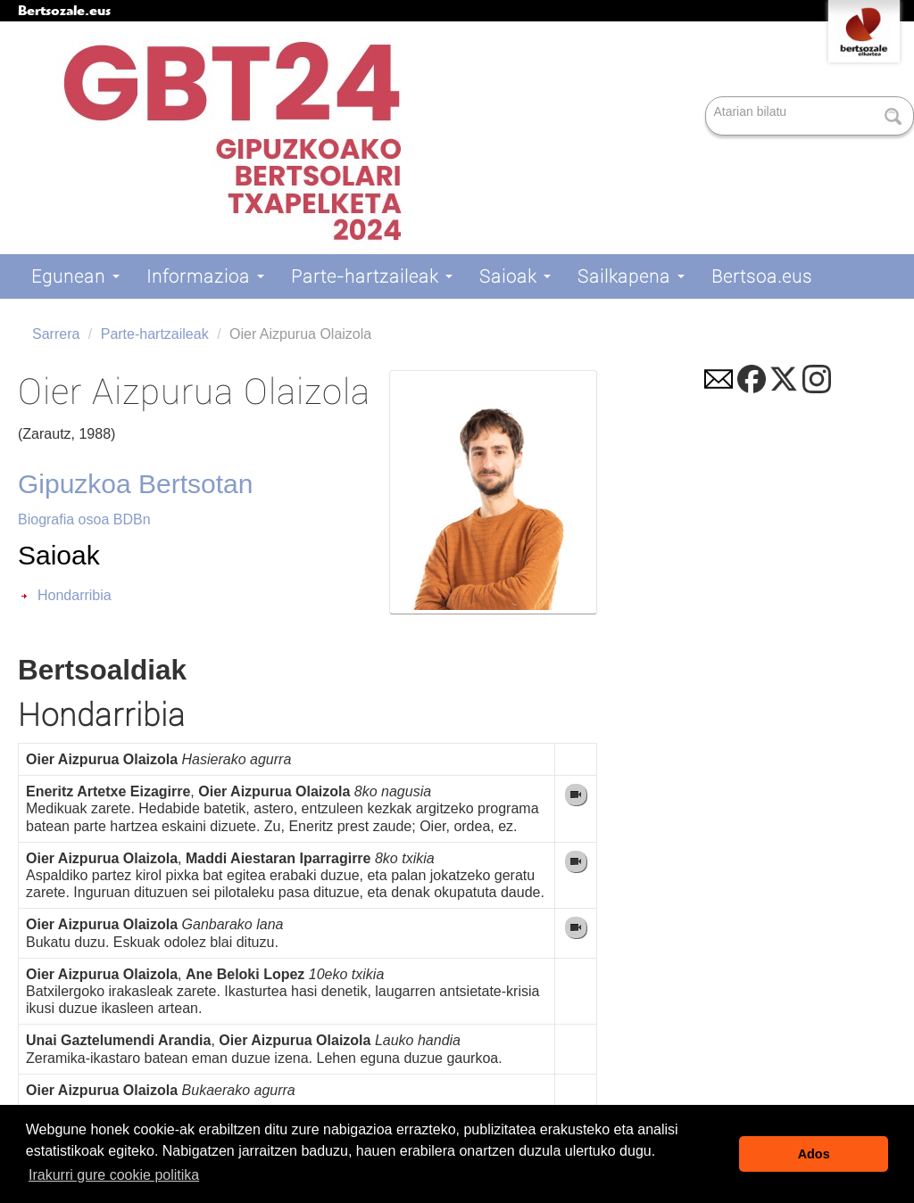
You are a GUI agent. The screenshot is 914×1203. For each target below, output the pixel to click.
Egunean (75, 276)
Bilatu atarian (707, 97)
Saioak (515, 276)
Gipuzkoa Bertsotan (135, 484)
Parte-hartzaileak (372, 276)
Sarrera (55, 334)
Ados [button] (814, 1154)
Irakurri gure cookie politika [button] (114, 1174)
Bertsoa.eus (761, 276)
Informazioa (205, 276)
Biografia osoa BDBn (84, 519)
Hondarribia (74, 595)
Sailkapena (631, 276)
